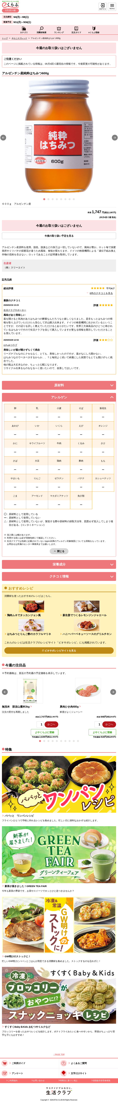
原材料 (66, 386)
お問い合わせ (39, 1080)
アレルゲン (63, 398)
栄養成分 (65, 565)
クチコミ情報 (63, 577)
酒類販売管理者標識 (101, 1080)
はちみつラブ (10, 345)
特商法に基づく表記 (68, 1080)
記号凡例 (7, 279)
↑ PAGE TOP (59, 1054)
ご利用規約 (12, 1080)
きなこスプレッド (19, 38)
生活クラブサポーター (15, 310)
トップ (5, 38)
